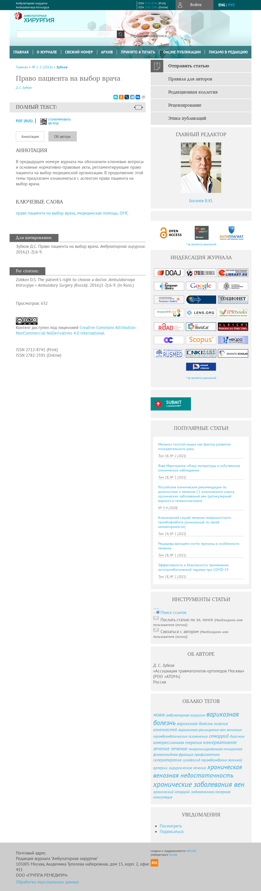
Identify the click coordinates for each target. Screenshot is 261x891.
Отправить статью (188, 66)
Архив (107, 52)
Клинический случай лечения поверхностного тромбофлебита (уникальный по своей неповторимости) (194, 522)
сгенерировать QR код (52, 121)
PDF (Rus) (24, 120)
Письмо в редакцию (228, 52)
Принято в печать (138, 52)
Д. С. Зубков (23, 87)
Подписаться (171, 831)
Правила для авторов (190, 79)
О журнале (47, 52)
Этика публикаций (187, 118)
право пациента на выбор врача (45, 213)
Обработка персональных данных (47, 882)
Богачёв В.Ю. (201, 200)
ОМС (124, 213)
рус (231, 5)
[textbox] (66, 34)
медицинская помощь (97, 213)
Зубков (62, 67)
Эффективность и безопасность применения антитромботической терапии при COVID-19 (193, 567)
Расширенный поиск (148, 35)
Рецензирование (185, 105)
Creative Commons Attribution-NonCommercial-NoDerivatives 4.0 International (76, 330)
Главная (21, 52)
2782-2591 (151, 7)
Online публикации (182, 52)
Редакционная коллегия (193, 92)
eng (221, 5)
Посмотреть (171, 826)
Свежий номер (79, 52)
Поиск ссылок (173, 612)
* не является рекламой (201, 244)
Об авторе (62, 136)
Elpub (172, 854)
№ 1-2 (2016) (42, 67)
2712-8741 (151, 3)
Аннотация (30, 136)
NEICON (191, 851)
